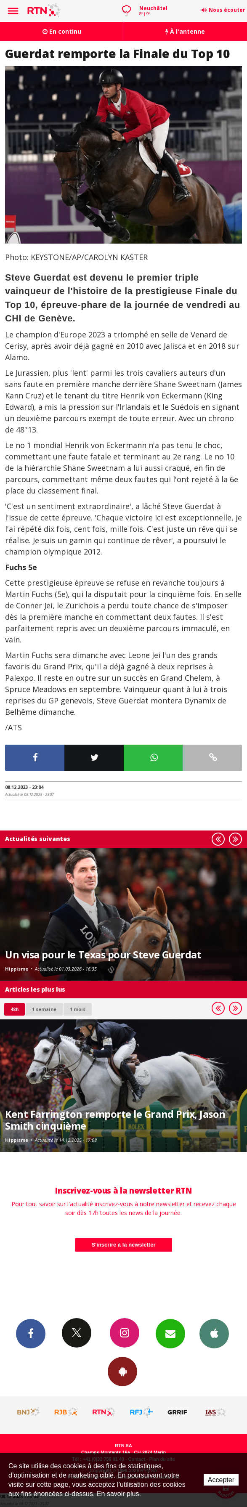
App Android (122, 1371)
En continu (61, 31)
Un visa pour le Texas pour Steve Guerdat (103, 954)
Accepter (221, 1479)
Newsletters (170, 1333)
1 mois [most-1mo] (77, 1009)
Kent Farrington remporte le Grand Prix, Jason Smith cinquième (115, 1120)
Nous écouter (227, 9)
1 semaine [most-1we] (44, 1009)
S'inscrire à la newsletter (124, 1245)
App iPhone (214, 1333)
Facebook (30, 1333)
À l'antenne (185, 31)
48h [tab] (15, 1009)
